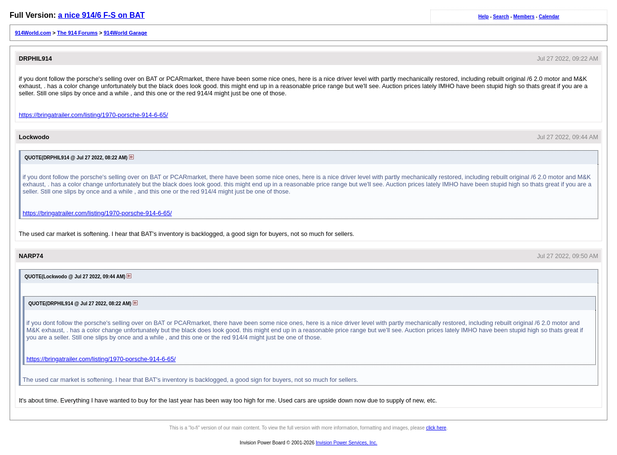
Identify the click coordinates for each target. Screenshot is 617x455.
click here (436, 427)
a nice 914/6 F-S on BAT (101, 15)
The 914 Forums (77, 33)
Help (483, 16)
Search (501, 16)
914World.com (33, 33)
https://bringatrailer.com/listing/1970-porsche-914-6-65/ (93, 114)
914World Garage (125, 33)
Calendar (549, 16)
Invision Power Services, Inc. (346, 442)
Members (524, 16)
